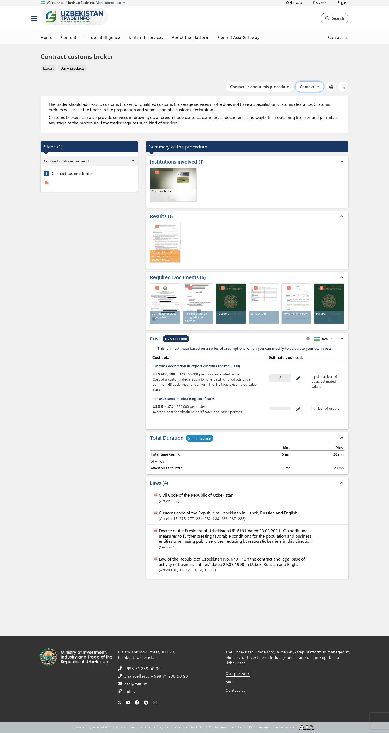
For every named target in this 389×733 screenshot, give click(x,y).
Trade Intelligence (102, 37)
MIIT (229, 681)
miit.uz (129, 691)
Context (309, 86)
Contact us (338, 37)
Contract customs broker (72, 173)
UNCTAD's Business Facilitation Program (229, 727)
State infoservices (146, 37)
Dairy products (72, 68)
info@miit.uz (134, 683)
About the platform (191, 37)
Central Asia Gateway (238, 37)
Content (68, 37)
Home (46, 37)
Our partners (238, 673)
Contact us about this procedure (259, 86)
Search (334, 18)
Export (48, 68)
